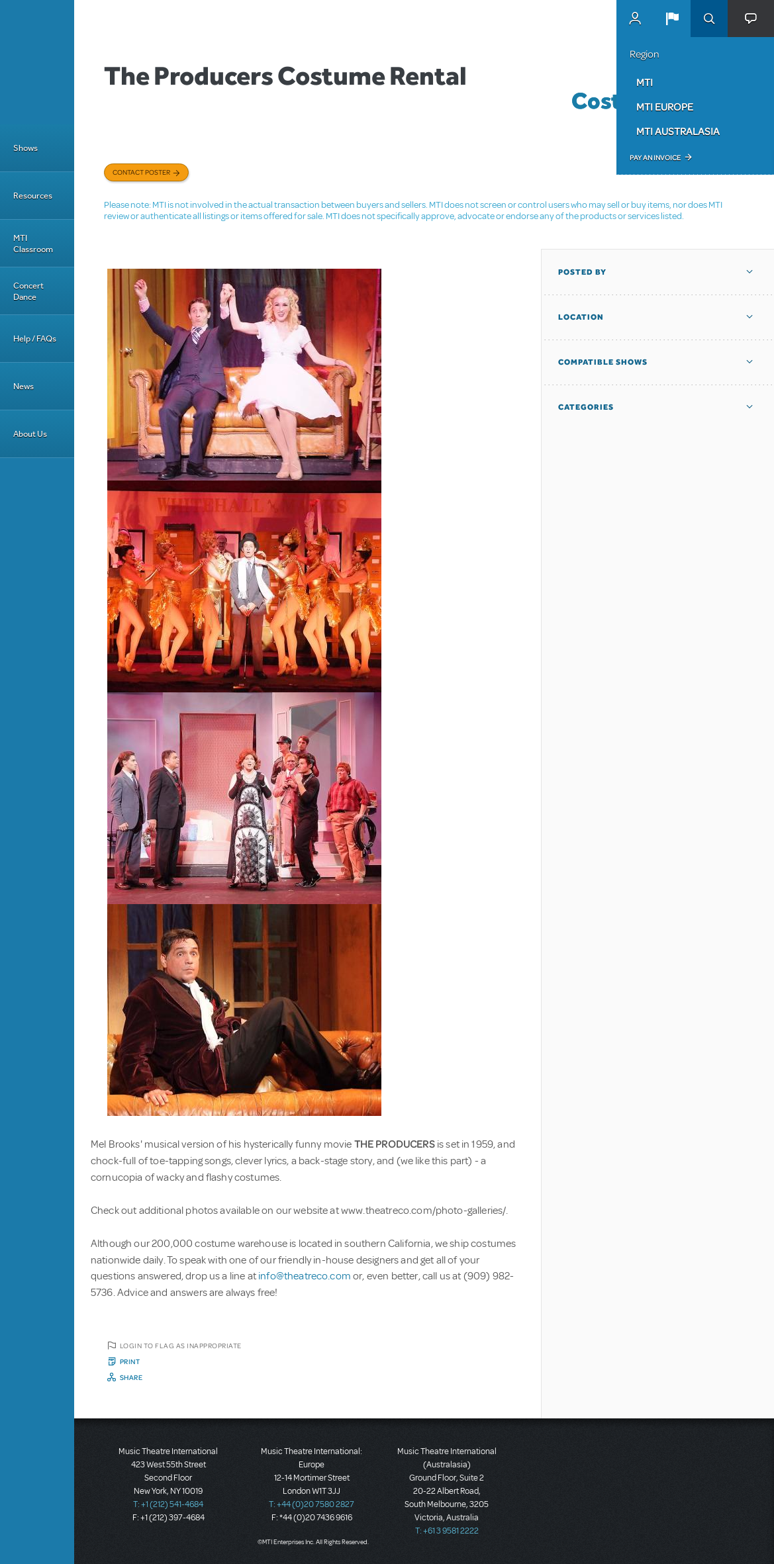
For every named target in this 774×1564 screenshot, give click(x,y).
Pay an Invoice (655, 157)
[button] (672, 18)
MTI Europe (664, 106)
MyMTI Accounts (634, 18)
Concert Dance (28, 291)
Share (131, 1377)
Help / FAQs (34, 338)
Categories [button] (586, 407)
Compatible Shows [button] (603, 362)
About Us (30, 433)
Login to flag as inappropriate (181, 1345)
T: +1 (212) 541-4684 (168, 1504)
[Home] (37, 62)
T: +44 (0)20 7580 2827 (311, 1504)
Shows (25, 148)
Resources (32, 195)
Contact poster (141, 172)
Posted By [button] (582, 272)
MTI (644, 82)
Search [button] (709, 18)
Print (130, 1361)
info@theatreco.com (304, 1276)
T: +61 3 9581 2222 (447, 1531)
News (23, 386)
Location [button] (581, 317)
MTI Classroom (33, 243)
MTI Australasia (678, 131)
